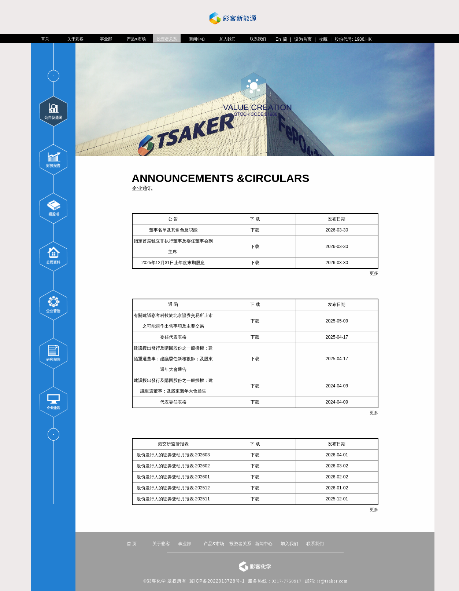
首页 (45, 38)
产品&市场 (136, 39)
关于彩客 (75, 39)
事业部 (106, 39)
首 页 (132, 543)
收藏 (323, 39)
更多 (374, 273)
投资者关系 (167, 39)
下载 (255, 230)
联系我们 (258, 39)
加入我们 (227, 39)
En (278, 39)
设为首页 (303, 39)
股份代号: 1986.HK (352, 39)
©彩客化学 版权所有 (164, 581)
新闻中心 (197, 39)
